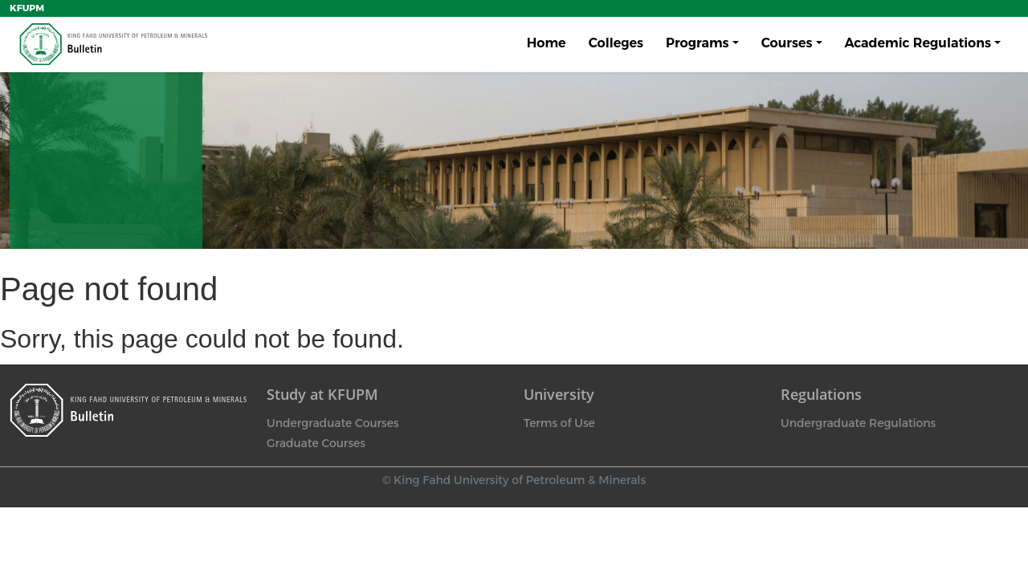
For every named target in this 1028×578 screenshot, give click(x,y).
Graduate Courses (316, 443)
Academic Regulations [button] (918, 43)
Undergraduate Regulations (858, 423)
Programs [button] (697, 43)
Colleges (616, 43)
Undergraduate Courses (332, 423)
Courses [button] (787, 43)
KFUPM (27, 8)
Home (546, 43)
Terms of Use (559, 423)
